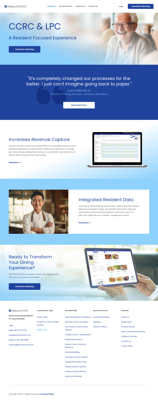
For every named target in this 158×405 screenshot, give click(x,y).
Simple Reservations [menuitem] (73, 339)
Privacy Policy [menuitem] (127, 346)
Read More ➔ (15, 162)
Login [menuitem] (11, 325)
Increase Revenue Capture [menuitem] (76, 357)
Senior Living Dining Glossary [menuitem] (133, 331)
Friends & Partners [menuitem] (129, 336)
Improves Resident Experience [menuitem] (78, 317)
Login (121, 6)
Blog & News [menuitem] (126, 322)
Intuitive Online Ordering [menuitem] (75, 371)
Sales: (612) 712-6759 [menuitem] (18, 330)
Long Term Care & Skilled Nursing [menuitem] (47, 323)
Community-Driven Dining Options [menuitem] (76, 328)
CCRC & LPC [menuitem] (42, 330)
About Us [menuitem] (125, 317)
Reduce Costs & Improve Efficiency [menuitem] (75, 346)
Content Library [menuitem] (128, 326)
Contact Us (93, 6)
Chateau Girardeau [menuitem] (101, 317)
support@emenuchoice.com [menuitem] (21, 344)
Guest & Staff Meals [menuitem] (73, 376)
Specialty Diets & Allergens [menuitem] (76, 322)
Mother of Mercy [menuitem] (100, 326)
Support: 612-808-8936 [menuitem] (19, 340)
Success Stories (65, 6)
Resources (80, 6)
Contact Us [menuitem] (126, 341)
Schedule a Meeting (140, 6)
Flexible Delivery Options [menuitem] (75, 366)
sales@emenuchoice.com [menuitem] (20, 335)
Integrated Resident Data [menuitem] (76, 362)
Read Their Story (79, 105)
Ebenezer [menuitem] (97, 322)
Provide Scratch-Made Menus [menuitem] (78, 334)
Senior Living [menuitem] (42, 317)
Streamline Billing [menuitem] (72, 352)
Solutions (51, 6)
